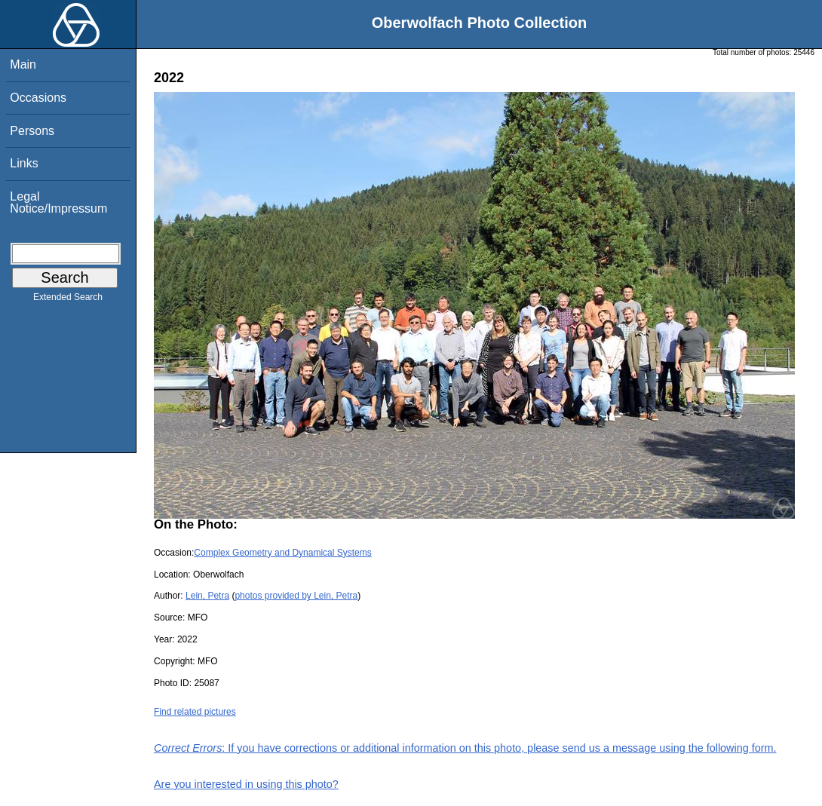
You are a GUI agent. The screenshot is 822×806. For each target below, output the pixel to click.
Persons (32, 130)
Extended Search (68, 300)
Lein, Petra (207, 595)
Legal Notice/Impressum (58, 202)
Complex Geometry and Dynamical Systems (282, 552)
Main (23, 64)
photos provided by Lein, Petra (296, 595)
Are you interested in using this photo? (246, 784)
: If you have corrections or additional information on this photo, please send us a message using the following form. (465, 748)
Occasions (38, 97)
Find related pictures (195, 711)
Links (24, 163)
